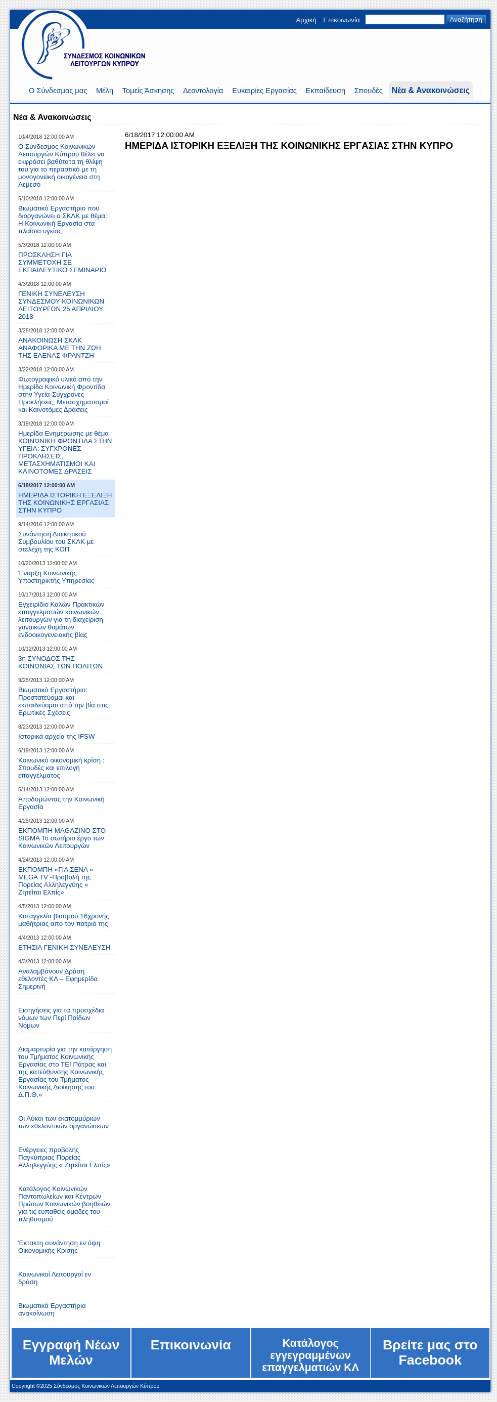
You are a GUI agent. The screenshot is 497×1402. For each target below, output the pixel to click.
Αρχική (306, 20)
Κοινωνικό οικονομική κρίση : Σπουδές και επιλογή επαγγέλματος (61, 767)
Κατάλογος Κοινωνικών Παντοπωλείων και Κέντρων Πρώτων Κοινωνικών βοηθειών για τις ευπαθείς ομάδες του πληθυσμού (64, 1204)
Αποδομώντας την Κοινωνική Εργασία (61, 803)
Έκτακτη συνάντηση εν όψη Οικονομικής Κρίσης (59, 1246)
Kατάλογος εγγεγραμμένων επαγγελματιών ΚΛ (310, 1355)
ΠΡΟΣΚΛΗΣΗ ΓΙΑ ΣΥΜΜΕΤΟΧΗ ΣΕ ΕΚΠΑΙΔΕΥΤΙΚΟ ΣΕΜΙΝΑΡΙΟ (62, 262)
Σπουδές (368, 91)
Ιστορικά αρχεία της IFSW (56, 736)
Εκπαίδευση (325, 91)
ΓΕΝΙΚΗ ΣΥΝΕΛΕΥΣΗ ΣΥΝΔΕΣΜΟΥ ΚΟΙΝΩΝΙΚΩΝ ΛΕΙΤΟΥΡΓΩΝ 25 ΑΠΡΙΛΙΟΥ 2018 (61, 305)
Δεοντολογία (203, 91)
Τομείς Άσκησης (148, 91)
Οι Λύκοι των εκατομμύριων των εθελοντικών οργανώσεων (63, 1122)
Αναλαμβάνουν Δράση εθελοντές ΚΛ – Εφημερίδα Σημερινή (58, 978)
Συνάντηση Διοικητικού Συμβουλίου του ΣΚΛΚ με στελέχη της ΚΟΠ (56, 541)
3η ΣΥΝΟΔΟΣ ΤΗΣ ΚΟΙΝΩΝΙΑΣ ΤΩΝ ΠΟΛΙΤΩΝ (60, 662)
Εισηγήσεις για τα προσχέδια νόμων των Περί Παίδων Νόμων (61, 1017)
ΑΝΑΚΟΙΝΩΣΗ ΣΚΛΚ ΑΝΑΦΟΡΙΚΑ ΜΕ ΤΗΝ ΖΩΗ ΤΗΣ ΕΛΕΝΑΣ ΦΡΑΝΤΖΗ (59, 347)
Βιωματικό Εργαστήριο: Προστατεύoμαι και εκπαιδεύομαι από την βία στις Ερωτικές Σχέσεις (63, 701)
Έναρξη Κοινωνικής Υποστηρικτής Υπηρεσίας (56, 576)
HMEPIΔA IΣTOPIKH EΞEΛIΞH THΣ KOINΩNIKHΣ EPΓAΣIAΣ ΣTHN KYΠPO (65, 502)
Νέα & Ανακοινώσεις (431, 90)
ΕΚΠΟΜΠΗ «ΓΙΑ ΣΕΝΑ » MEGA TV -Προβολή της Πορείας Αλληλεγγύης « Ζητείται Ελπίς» (55, 881)
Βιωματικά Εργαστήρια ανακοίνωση (52, 1309)
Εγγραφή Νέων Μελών (71, 1352)
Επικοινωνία (341, 20)
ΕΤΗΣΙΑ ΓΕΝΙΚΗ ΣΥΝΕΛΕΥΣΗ (64, 947)
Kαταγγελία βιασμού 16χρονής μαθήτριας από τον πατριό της (63, 919)
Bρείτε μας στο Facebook (430, 1352)
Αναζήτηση (466, 19)
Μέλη (104, 91)
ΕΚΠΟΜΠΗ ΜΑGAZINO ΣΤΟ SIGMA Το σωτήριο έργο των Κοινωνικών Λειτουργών (62, 838)
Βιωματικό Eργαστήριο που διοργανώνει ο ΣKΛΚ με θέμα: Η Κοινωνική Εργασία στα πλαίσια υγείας (62, 219)
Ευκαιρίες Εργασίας (264, 91)
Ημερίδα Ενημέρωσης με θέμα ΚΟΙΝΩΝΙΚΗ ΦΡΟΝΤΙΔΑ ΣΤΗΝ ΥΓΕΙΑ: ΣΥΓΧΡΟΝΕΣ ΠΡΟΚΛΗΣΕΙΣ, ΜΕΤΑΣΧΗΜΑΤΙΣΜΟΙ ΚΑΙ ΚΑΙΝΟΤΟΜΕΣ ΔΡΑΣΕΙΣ (65, 452)
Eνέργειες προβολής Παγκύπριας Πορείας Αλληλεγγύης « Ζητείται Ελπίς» (64, 1157)
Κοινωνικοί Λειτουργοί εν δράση (54, 1278)
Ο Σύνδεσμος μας (58, 91)
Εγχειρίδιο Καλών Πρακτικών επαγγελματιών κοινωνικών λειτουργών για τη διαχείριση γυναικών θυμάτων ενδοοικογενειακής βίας (61, 620)
